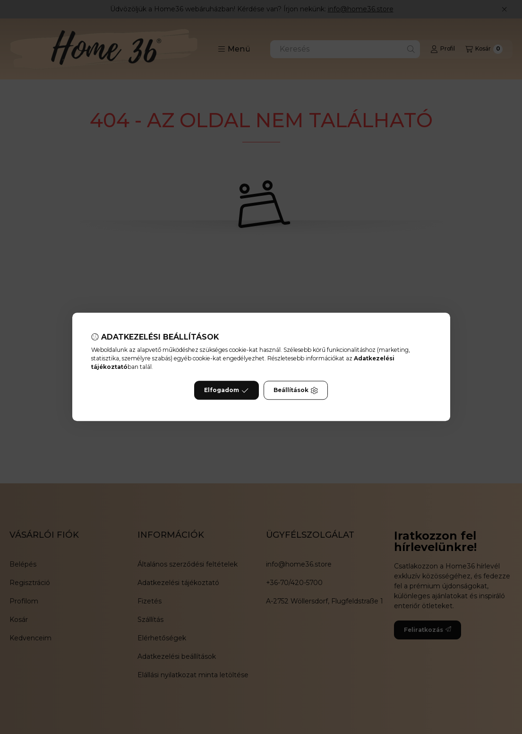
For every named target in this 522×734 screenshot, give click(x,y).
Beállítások (296, 390)
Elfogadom (226, 390)
